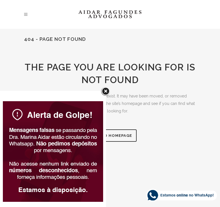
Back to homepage (110, 135)
